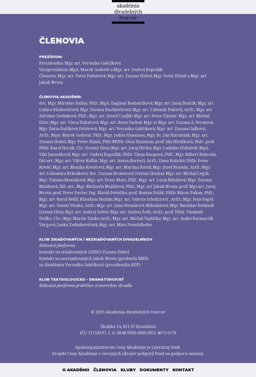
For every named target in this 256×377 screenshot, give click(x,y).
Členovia (105, 369)
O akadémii (75, 369)
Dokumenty (154, 369)
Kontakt (183, 369)
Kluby (128, 369)
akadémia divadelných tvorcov (128, 12)
